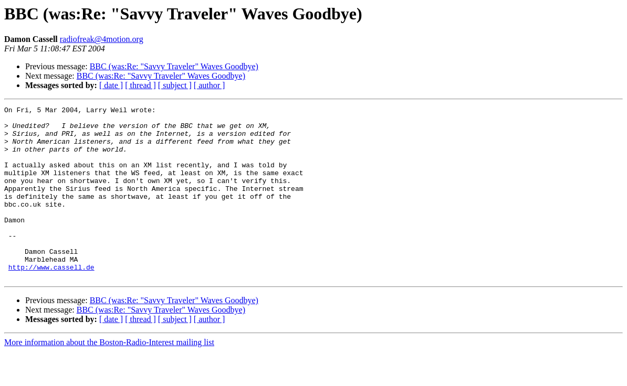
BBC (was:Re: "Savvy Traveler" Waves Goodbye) (174, 66)
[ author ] (209, 85)
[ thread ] (140, 85)
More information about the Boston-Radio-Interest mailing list (109, 376)
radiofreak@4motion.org (101, 39)
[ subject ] (175, 85)
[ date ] (111, 85)
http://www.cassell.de (51, 300)
